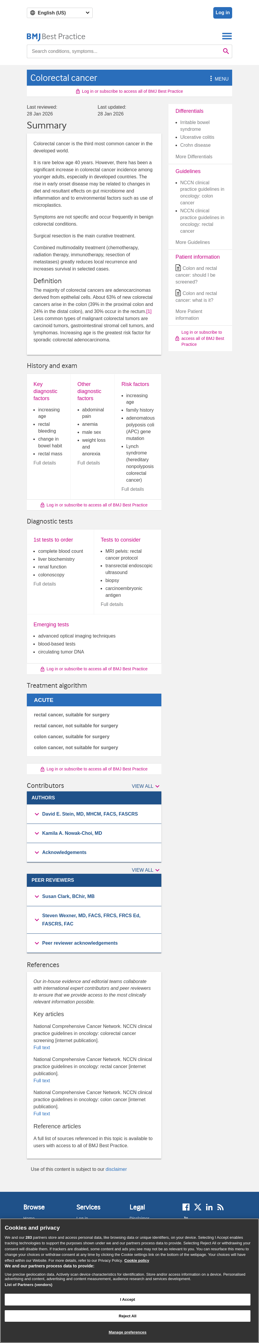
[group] (94, 814)
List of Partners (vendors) (29, 1284)
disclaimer (116, 1169)
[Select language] (60, 13)
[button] (210, 79)
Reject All (127, 1316)
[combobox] (123, 51)
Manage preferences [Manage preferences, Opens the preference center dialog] (127, 1332)
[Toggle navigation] (227, 36)
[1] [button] (149, 311)
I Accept (127, 1299)
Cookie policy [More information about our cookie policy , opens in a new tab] (136, 1260)
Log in (223, 12)
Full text (41, 1047)
